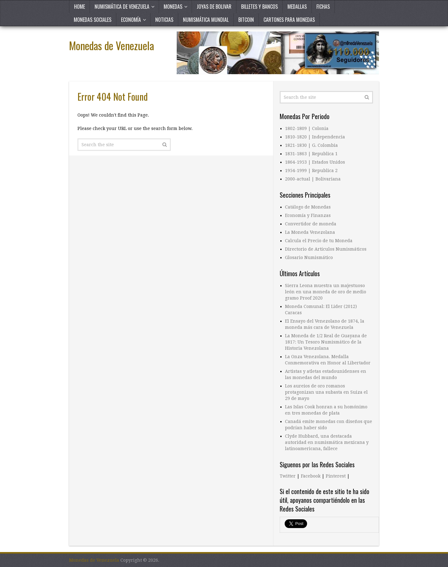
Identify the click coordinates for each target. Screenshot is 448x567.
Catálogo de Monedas (308, 206)
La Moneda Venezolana (310, 232)
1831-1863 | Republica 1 (311, 153)
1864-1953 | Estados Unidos (315, 162)
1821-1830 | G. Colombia (311, 145)
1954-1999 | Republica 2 (311, 170)
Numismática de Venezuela (122, 6)
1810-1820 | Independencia (315, 136)
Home (79, 6)
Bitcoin (246, 19)
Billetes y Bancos (259, 6)
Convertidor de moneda (310, 223)
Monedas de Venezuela (111, 45)
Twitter (288, 475)
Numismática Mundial (206, 19)
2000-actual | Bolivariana (313, 178)
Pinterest (336, 475)
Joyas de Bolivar (214, 6)
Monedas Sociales (92, 19)
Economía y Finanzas (308, 215)
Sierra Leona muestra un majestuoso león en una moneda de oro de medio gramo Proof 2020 (325, 291)
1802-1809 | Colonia (307, 128)
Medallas (297, 6)
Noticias (164, 19)
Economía (131, 19)
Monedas (173, 6)
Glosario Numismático (309, 257)
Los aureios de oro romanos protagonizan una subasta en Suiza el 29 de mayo (326, 392)
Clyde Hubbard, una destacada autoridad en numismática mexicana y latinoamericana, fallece (327, 442)
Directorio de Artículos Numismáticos (325, 249)
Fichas (323, 6)
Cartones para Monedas (289, 19)
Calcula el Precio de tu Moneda (318, 240)
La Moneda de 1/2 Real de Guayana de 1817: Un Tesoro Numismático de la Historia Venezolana (326, 342)
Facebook (310, 475)
